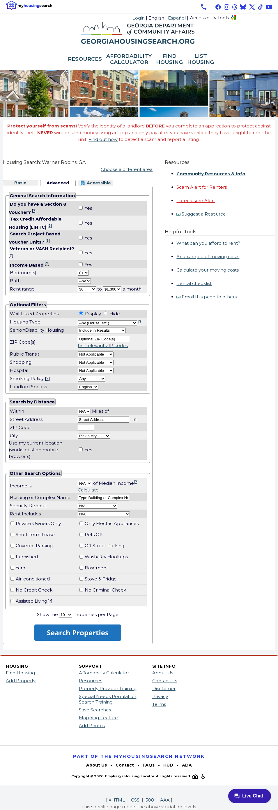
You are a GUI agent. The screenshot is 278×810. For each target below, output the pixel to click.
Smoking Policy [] (30, 378)
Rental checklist (194, 283)
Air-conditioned (33, 579)
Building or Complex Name (40, 497)
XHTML (117, 800)
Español (177, 18)
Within (17, 411)
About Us (162, 673)
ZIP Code (20, 427)
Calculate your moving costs (207, 270)
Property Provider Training (108, 688)
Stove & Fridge (101, 579)
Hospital (19, 370)
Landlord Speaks (28, 386)
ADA (187, 765)
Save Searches (95, 710)
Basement (96, 568)
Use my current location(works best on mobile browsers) (35, 449)
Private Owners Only (38, 523)
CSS (135, 800)
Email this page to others (209, 297)
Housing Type (25, 322)
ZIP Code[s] (23, 342)
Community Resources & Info (210, 173)
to (99, 289)
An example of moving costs (207, 256)
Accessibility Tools (209, 17)
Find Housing (20, 673)
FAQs (149, 765)
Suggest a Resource (204, 214)
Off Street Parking (104, 545)
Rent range (22, 289)
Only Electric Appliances (112, 523)
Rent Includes (25, 514)
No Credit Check (34, 590)
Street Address (26, 419)
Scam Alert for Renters (201, 187)
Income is (20, 486)
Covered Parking (34, 545)
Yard (20, 568)
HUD (168, 765)
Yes (88, 208)
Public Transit (24, 354)
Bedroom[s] (22, 272)
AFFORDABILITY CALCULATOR (129, 59)
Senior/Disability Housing (37, 330)
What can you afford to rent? (208, 243)
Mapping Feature (98, 717)
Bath (15, 281)
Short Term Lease (35, 534)
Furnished (27, 556)
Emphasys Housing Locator (129, 776)
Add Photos (92, 725)
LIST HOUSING (200, 59)
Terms (159, 704)
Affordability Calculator (104, 673)
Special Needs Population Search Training (107, 699)
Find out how (103, 139)
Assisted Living (31, 601)
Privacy (160, 696)
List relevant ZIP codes (103, 345)
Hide (114, 313)
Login (138, 18)
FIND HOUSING (169, 59)
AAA (165, 800)
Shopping (20, 362)
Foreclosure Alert (195, 200)
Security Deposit (28, 505)
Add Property (21, 680)
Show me (47, 614)
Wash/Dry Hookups (106, 556)
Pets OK (94, 534)
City (14, 435)
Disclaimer (164, 688)
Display (93, 313)
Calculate (88, 490)
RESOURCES (85, 59)
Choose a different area (127, 169)
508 (150, 800)
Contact (125, 765)
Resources (90, 680)
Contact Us (164, 680)
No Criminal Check (105, 590)
